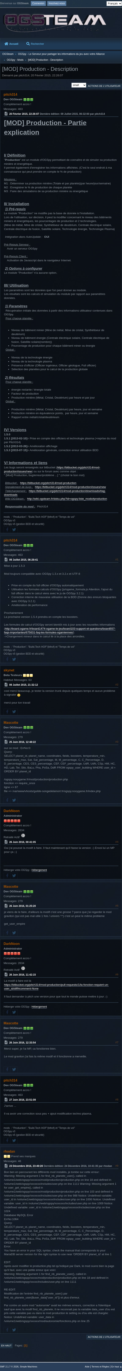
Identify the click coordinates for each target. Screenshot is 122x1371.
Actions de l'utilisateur (104, 86)
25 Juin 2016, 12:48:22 (22, 742)
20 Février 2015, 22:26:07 (24, 113)
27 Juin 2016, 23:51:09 (22, 1099)
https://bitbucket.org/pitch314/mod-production (48, 483)
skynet (9, 670)
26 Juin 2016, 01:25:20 (22, 906)
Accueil (11, 43)
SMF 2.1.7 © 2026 (9, 1366)
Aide (87, 1366)
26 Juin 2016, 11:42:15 (22, 974)
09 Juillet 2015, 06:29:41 (23, 559)
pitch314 (10, 94)
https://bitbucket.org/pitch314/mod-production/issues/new (70, 487)
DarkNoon (12, 811)
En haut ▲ (116, 1366)
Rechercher (35, 43)
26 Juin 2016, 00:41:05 (22, 841)
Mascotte (11, 722)
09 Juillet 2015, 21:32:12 (23, 684)
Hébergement (39, 870)
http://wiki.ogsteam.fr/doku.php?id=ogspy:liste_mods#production (67, 498)
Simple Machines (28, 1366)
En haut (6, 1345)
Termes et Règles (100, 1366)
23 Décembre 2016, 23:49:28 (26, 1166)
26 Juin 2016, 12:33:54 (22, 1042)
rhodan (9, 1151)
